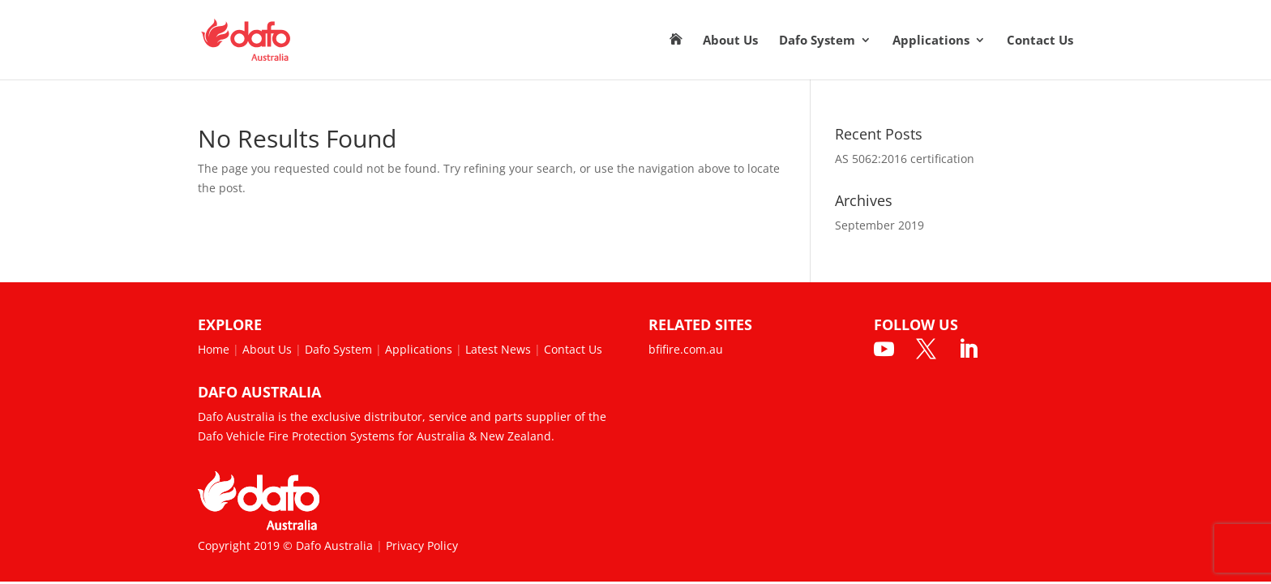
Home (213, 349)
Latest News (498, 349)
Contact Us (1040, 41)
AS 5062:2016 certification (904, 158)
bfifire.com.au (685, 349)
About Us (730, 41)
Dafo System (817, 41)
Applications (930, 41)
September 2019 (879, 225)
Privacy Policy (422, 545)
